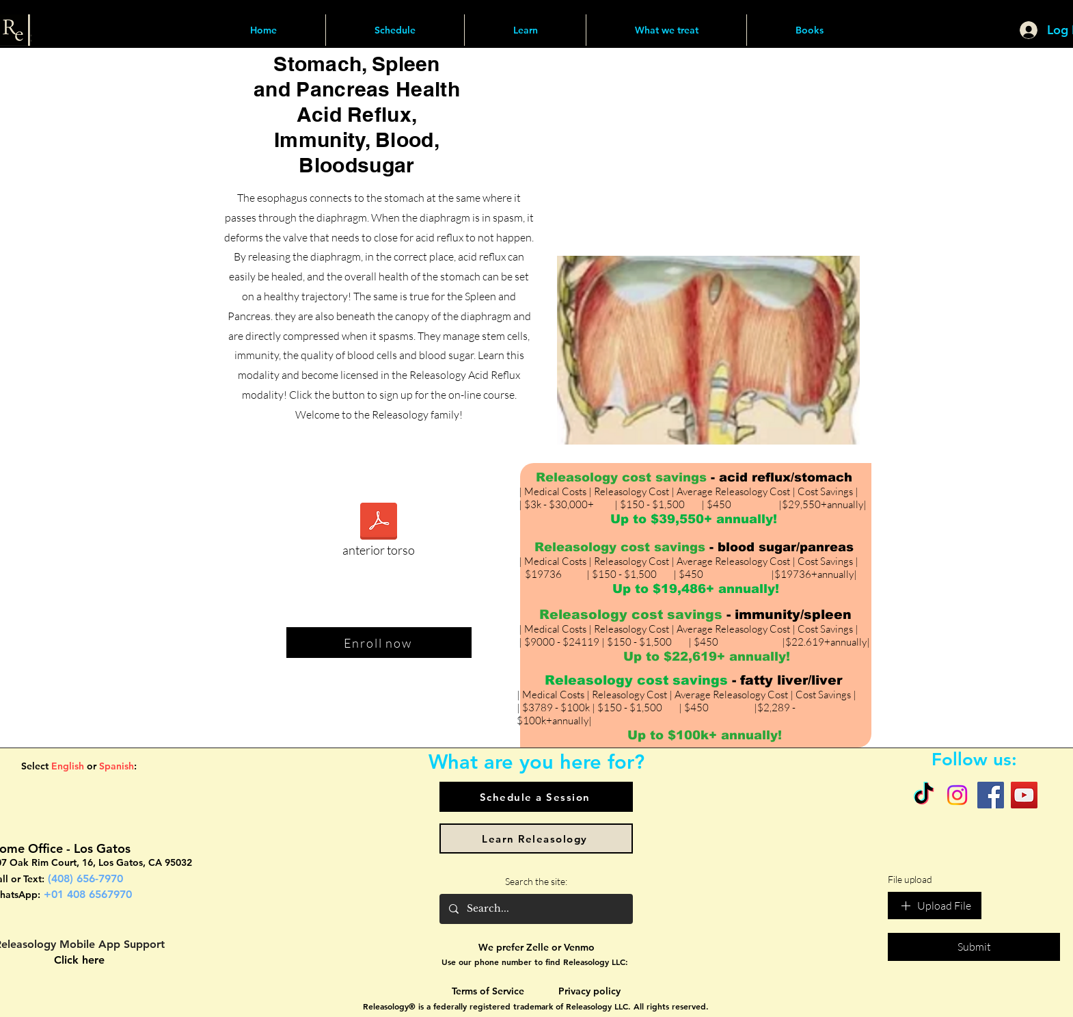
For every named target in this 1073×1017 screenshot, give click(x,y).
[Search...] (535, 909)
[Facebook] (990, 795)
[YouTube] (1024, 795)
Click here (79, 959)
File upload (910, 879)
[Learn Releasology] (536, 838)
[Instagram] (957, 795)
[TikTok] (923, 795)
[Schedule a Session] (536, 797)
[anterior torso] (378, 533)
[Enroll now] (379, 642)
